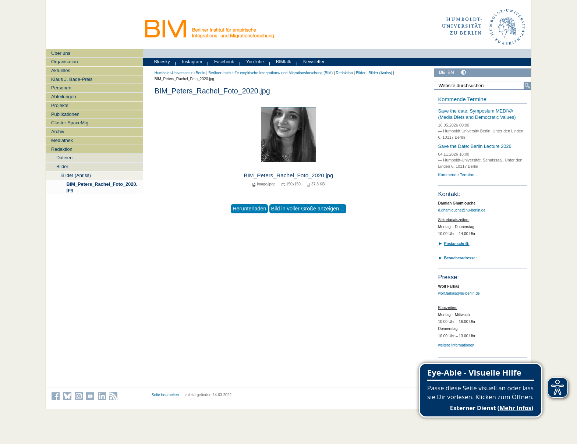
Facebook (224, 61)
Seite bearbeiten (165, 395)
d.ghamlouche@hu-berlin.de (461, 210)
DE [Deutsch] (442, 72)
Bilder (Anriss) (76, 175)
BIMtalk (283, 61)
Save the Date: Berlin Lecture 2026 (474, 146)
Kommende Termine (462, 99)
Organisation (64, 61)
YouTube (255, 61)
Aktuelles (60, 70)
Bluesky (162, 61)
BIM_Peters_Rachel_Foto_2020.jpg (101, 186)
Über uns (60, 53)
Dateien (64, 157)
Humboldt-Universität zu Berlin (180, 73)
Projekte (59, 105)
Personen (61, 87)
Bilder (62, 166)
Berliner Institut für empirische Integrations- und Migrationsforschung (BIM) (270, 73)
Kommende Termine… (458, 175)
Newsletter (314, 61)
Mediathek (62, 140)
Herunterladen (249, 209)
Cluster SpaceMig (69, 122)
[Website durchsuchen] (482, 86)
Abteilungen (63, 96)
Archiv (57, 131)
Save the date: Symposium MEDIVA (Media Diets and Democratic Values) (477, 114)
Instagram (192, 61)
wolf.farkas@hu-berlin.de (458, 293)
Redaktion (61, 149)
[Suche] (527, 86)
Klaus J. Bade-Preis (71, 79)
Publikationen (65, 114)
